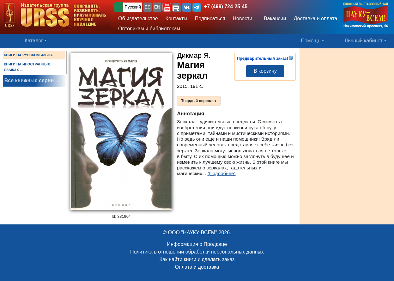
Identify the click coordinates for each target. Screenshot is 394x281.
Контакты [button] (176, 18)
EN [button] (157, 6)
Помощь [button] (310, 40)
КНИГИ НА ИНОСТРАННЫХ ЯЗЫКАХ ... (27, 67)
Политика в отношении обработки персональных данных (197, 251)
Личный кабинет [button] (364, 40)
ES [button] (148, 6)
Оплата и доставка (197, 267)
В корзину (265, 71)
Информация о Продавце (197, 244)
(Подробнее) (222, 173)
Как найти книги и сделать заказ (197, 259)
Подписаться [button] (210, 18)
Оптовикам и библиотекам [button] (149, 28)
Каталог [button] (34, 40)
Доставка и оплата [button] (315, 18)
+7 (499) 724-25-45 (225, 6)
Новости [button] (242, 18)
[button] (166, 7)
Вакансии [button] (273, 18)
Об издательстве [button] (138, 18)
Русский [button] (132, 6)
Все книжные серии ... (31, 80)
